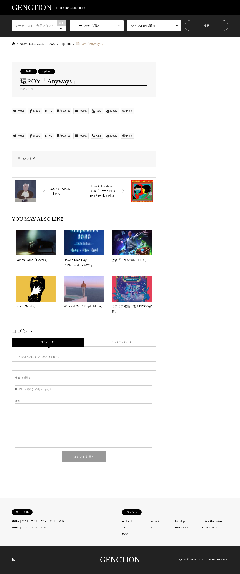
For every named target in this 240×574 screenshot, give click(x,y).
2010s (15, 521)
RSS (13, 559)
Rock (125, 533)
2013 (34, 521)
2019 (62, 521)
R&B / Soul (181, 527)
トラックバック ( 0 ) (120, 342)
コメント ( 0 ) (48, 342)
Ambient (127, 521)
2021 (34, 527)
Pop (151, 527)
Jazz (124, 527)
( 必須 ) (22, 377)
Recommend (209, 527)
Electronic (154, 521)
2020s (15, 527)
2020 (29, 71)
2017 (43, 521)
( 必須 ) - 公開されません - (34, 389)
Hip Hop (46, 71)
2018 (52, 521)
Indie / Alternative (212, 521)
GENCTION (120, 559)
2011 (25, 521)
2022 (43, 527)
